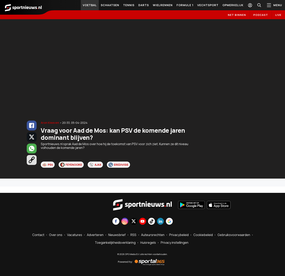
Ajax (95, 165)
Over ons (55, 235)
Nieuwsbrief (117, 235)
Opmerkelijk (232, 5)
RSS (133, 235)
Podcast (260, 15)
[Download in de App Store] (219, 205)
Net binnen (237, 15)
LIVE (278, 15)
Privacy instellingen (174, 242)
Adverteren (95, 235)
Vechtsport (207, 5)
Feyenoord (71, 165)
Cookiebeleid (203, 235)
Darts (143, 5)
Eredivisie (118, 165)
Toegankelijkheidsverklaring (115, 242)
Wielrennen (163, 5)
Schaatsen (110, 5)
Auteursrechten (152, 235)
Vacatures (74, 235)
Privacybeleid (179, 235)
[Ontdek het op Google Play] (191, 205)
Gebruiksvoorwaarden (234, 235)
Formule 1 (185, 5)
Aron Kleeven (50, 123)
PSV (47, 165)
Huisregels (148, 242)
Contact (38, 235)
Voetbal (90, 5)
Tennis (128, 5)
